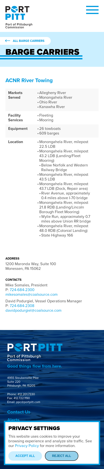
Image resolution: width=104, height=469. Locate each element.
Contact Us (18, 412)
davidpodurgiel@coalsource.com (33, 310)
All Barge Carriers (29, 41)
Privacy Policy (27, 445)
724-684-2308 (22, 306)
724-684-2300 (22, 290)
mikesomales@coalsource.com (31, 294)
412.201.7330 (26, 394)
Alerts (13, 420)
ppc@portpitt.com (28, 402)
